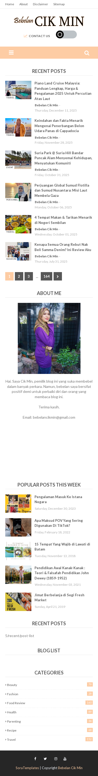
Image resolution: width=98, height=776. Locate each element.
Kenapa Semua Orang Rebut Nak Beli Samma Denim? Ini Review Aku (62, 247)
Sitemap (59, 4)
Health (50, 712)
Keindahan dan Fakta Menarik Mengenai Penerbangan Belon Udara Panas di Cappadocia (59, 125)
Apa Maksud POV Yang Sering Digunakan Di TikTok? (58, 523)
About (23, 4)
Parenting (50, 721)
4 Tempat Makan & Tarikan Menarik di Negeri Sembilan (63, 220)
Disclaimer (40, 4)
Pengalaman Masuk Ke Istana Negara (58, 499)
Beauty (50, 684)
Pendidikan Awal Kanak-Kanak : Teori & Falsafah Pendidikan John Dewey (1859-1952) (61, 573)
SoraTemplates (27, 768)
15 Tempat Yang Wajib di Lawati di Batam (62, 547)
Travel (50, 739)
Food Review (50, 702)
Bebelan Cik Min (46, 105)
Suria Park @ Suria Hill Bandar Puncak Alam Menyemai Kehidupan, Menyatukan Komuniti (63, 158)
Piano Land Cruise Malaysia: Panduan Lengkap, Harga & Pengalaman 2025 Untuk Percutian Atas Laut (62, 91)
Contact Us (37, 36)
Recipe (50, 730)
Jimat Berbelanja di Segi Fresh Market (59, 597)
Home (9, 4)
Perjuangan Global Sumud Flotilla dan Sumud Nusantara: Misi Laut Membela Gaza (61, 190)
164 (46, 276)
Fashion (50, 694)
